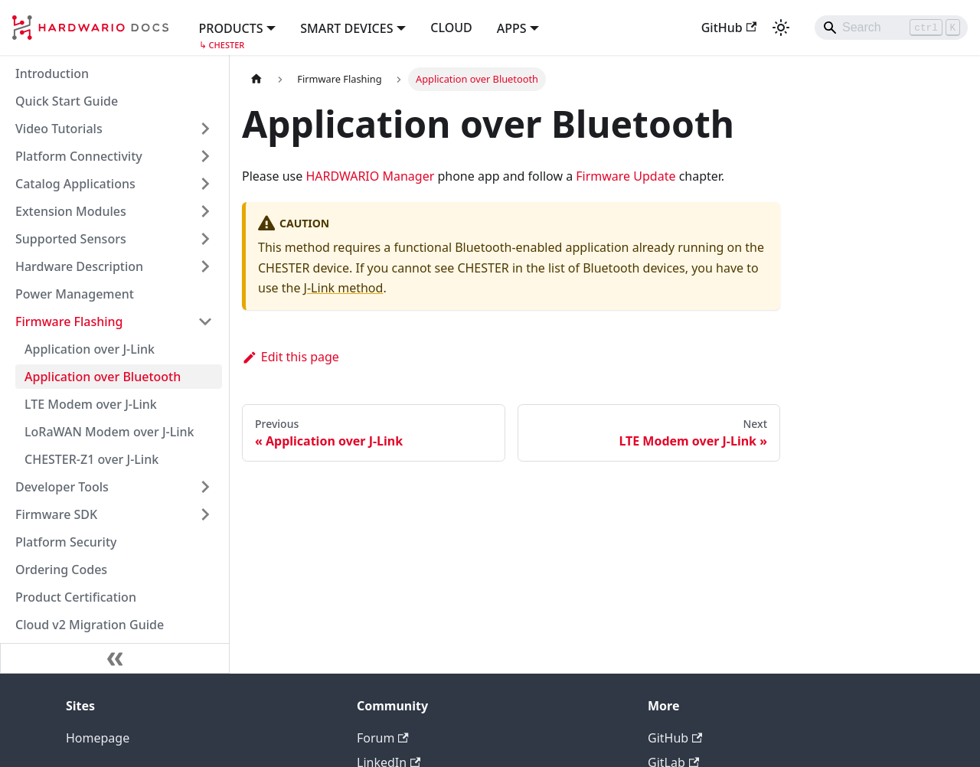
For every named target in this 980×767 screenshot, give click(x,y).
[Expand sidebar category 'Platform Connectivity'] (205, 156)
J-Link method (344, 287)
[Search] (891, 27)
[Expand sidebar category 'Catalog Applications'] (205, 183)
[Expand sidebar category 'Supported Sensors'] (205, 239)
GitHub (728, 27)
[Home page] (256, 79)
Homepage (97, 737)
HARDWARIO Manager (369, 176)
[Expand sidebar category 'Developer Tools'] (205, 487)
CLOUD (451, 27)
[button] (237, 26)
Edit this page (290, 356)
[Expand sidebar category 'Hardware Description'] (205, 266)
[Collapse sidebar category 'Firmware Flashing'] (205, 321)
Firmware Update (625, 176)
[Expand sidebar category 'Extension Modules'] (205, 211)
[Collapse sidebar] (115, 658)
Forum (383, 737)
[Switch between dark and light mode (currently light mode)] (781, 27)
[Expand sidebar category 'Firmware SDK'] (205, 514)
